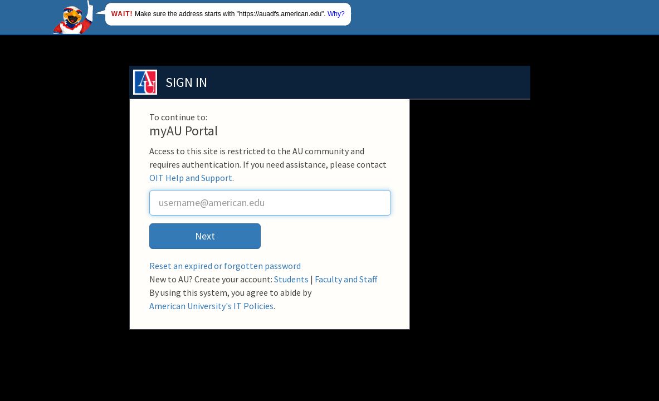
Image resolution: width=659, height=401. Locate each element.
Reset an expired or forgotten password (225, 265)
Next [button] (205, 235)
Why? (336, 14)
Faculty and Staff (346, 279)
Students (291, 279)
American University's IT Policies (211, 305)
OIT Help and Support (190, 177)
